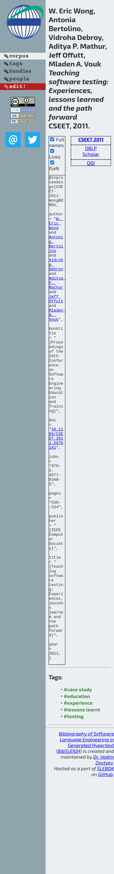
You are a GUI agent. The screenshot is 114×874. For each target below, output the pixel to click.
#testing (74, 813)
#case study (78, 786)
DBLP (91, 148)
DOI (91, 163)
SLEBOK (105, 865)
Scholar (90, 154)
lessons (62, 99)
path (84, 107)
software (65, 81)
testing (94, 81)
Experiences (70, 90)
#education (77, 793)
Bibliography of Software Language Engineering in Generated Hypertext (86, 836)
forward (63, 116)
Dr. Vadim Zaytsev (103, 856)
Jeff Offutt (56, 323)
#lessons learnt (82, 806)
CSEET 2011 (90, 139)
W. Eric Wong (56, 233)
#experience (78, 800)
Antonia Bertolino (56, 258)
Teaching (64, 72)
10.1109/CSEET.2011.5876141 (56, 491)
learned (90, 99)
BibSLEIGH (69, 848)
